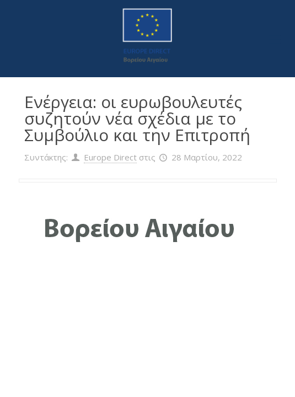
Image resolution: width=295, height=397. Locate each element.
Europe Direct (110, 157)
